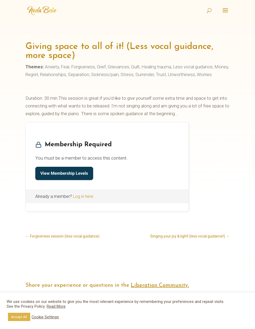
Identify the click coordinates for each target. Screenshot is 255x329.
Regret (31, 74)
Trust (161, 74)
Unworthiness (181, 74)
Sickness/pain (105, 74)
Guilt (135, 66)
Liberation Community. (160, 285)
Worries (204, 74)
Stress (126, 74)
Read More (56, 306)
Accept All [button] (19, 317)
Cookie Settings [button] (45, 317)
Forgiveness (83, 66)
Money (221, 66)
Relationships (53, 74)
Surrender (144, 74)
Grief (101, 66)
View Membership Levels (64, 173)
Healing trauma (156, 66)
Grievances (118, 66)
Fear (65, 66)
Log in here (83, 196)
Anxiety (52, 66)
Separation (78, 74)
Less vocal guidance (193, 66)
